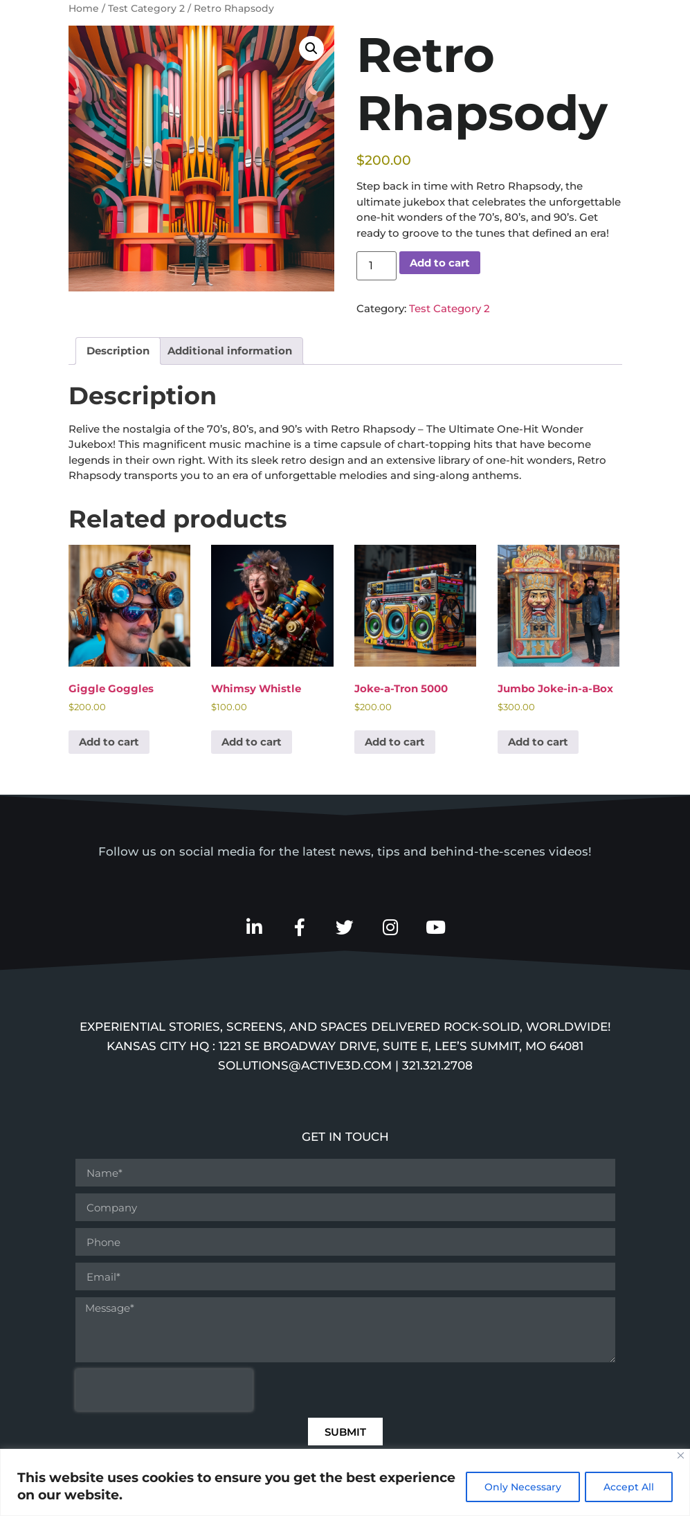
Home (84, 8)
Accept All (627, 1487)
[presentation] (164, 1391)
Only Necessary (518, 1487)
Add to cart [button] (109, 741)
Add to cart (440, 262)
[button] (311, 48)
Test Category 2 (146, 8)
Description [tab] (118, 350)
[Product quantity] (376, 265)
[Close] (681, 1455)
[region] (345, 1482)
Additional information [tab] (229, 350)
